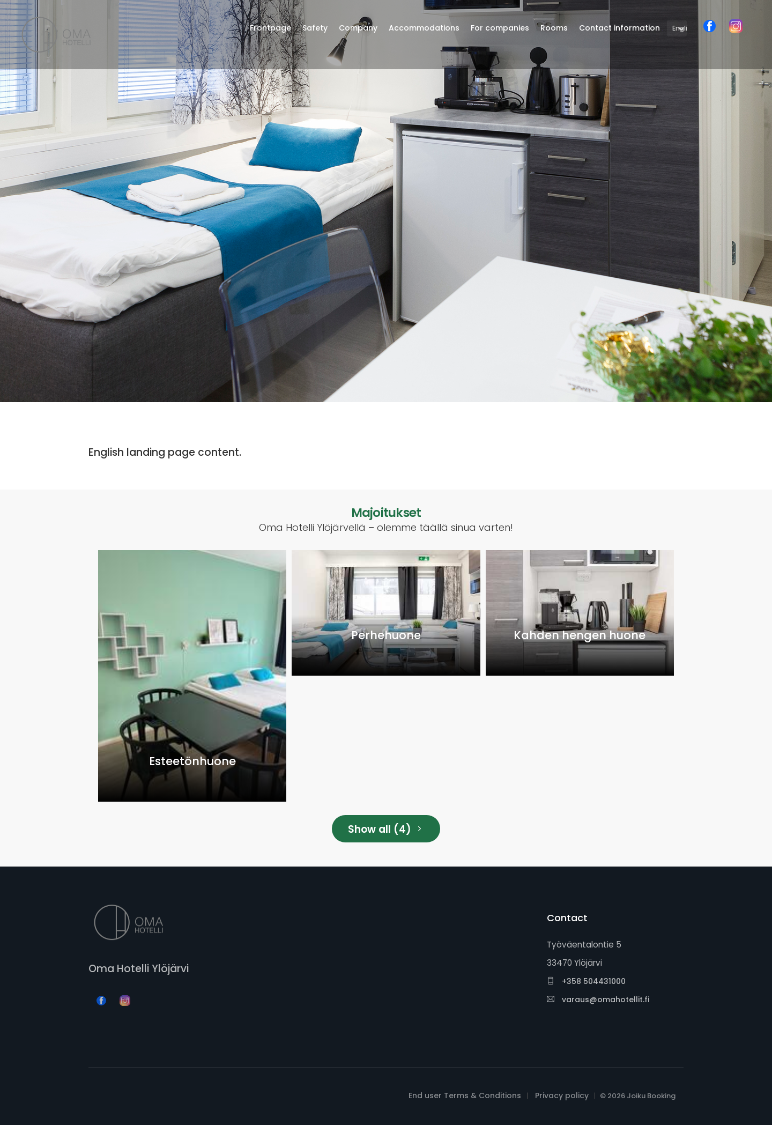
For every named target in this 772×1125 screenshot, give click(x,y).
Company (358, 28)
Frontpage (270, 28)
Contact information (619, 28)
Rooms (554, 28)
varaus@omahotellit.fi (598, 999)
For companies (500, 28)
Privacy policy (562, 1095)
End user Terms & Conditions (465, 1095)
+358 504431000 (586, 981)
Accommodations (424, 28)
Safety (315, 28)
